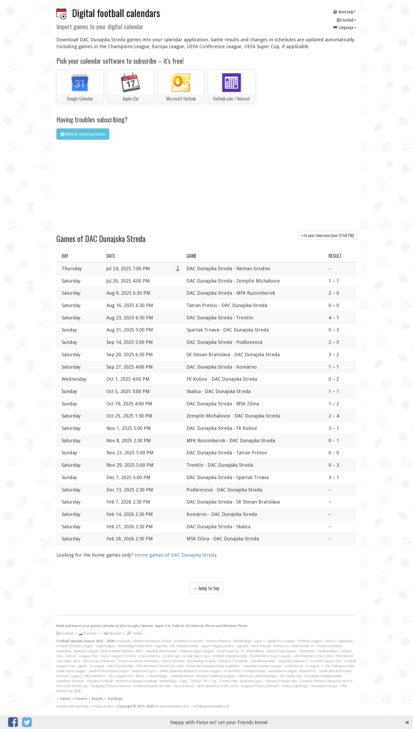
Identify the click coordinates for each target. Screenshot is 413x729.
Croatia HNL (228, 681)
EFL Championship (184, 646)
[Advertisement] (206, 183)
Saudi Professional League (108, 671)
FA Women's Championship (245, 671)
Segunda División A (292, 661)
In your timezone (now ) (327, 235)
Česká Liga (171, 656)
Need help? (344, 11)
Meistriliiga (168, 681)
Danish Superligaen (281, 651)
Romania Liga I (251, 681)
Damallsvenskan (262, 661)
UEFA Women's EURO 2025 (217, 686)
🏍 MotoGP (112, 633)
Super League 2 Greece (118, 656)
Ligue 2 (76, 676)
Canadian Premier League (262, 666)
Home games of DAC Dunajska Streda (176, 555)
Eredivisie (123, 641)
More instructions (83, 134)
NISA (140, 676)
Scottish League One (325, 661)
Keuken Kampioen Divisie (152, 641)
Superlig (161, 646)
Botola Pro (308, 671)
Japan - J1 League (91, 666)
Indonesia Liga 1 (144, 671)
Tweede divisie (181, 676)
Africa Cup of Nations (99, 661)
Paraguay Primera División (111, 686)
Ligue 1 (259, 641)
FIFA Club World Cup (72, 686)
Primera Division (218, 641)
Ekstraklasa (255, 651)
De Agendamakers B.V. (172, 706)
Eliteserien (307, 651)
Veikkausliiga (328, 651)
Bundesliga (242, 641)
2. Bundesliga (156, 676)
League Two (88, 656)
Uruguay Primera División (259, 686)
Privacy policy (102, 706)
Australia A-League (282, 671)
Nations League (86, 651)
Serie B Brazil (184, 686)
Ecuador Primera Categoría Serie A (326, 681)
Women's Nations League (215, 676)
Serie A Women (173, 661)
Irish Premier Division (117, 651)
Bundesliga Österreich (135, 646)
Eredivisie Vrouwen (188, 641)
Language (344, 27)
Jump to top (206, 588)
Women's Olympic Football (136, 681)
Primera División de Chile (152, 686)
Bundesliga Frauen (202, 661)
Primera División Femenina (139, 661)
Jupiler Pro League (281, 641)
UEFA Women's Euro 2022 (313, 656)
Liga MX (242, 646)
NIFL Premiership (120, 666)
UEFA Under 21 (303, 646)
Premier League (310, 641)
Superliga (345, 641)
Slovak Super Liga (196, 656)
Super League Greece (217, 646)
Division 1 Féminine (233, 661)
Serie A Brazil (261, 646)
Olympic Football (100, 681)
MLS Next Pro (95, 676)
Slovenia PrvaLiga (324, 686)
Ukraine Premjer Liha (281, 681)
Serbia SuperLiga (295, 686)
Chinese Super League (197, 651)
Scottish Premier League (74, 646)
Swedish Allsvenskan (161, 651)
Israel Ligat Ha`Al (230, 651)
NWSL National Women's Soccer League (190, 671)
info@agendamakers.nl (211, 706)
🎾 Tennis (134, 633)
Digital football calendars (116, 13)
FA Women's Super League (270, 656)
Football (346, 20)
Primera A (281, 646)
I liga (183, 681)
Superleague (105, 646)
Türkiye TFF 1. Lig (203, 681)
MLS (139, 651)
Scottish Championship (229, 656)
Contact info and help (72, 706)
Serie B (71, 656)
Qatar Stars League (71, 671)
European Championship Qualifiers (213, 666)
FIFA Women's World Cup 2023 (160, 666)
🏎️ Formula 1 (88, 633)
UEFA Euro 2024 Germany (257, 676)
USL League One (120, 676)
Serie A (330, 641)
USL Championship (339, 666)
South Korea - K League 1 (303, 666)
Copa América (149, 656)
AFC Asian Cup (291, 676)
